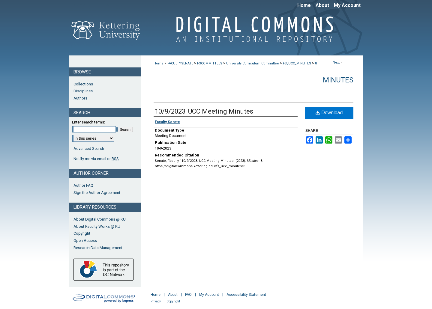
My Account (209, 295)
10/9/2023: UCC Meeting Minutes (204, 111)
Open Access (85, 240)
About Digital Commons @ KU (100, 219)
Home (159, 63)
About (173, 295)
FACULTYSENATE (180, 63)
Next (336, 62)
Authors (80, 98)
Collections (83, 84)
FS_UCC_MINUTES (297, 63)
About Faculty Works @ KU (97, 226)
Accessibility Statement (246, 295)
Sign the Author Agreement (97, 192)
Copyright (82, 233)
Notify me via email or (96, 158)
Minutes (338, 80)
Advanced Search (89, 148)
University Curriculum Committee (252, 63)
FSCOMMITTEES (209, 63)
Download (329, 112)
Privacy (156, 301)
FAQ (188, 295)
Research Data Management (98, 247)
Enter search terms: (88, 122)
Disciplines (83, 91)
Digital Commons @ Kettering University (252, 32)
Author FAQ (83, 185)
